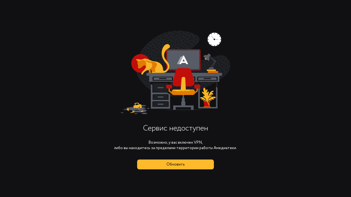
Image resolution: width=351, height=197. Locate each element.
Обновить (175, 164)
